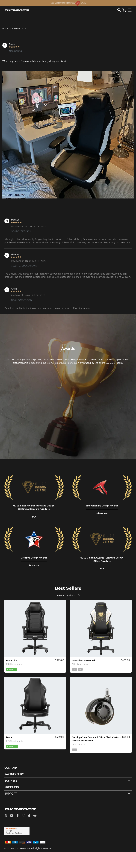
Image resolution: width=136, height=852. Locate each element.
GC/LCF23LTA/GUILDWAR (24, 265)
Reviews (16, 28)
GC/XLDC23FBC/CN (21, 300)
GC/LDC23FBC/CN (21, 231)
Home (5, 28)
